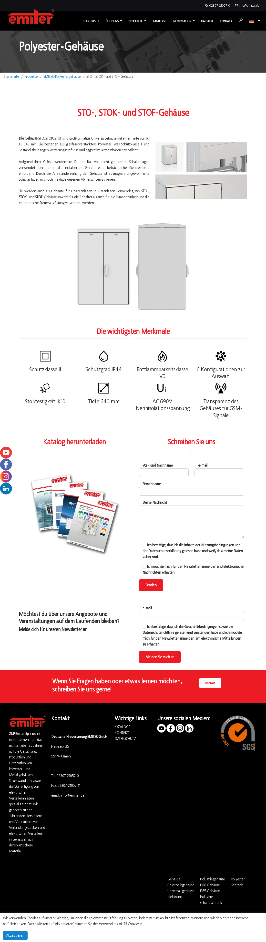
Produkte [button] (135, 21)
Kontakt (226, 21)
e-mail (202, 465)
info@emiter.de (249, 5)
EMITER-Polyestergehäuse (62, 76)
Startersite (91, 21)
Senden (151, 585)
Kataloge (159, 21)
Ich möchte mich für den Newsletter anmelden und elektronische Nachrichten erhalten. (193, 569)
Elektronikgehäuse (180, 885)
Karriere (207, 21)
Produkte (31, 76)
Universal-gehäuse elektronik (180, 893)
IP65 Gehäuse (210, 890)
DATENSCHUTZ (125, 738)
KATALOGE (122, 726)
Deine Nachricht (155, 502)
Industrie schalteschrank (211, 899)
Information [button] (182, 21)
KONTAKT (122, 732)
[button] (254, 21)
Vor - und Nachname (158, 465)
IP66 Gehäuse (210, 885)
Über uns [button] (112, 21)
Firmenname (152, 484)
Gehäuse (173, 879)
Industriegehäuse (212, 879)
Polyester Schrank (238, 882)
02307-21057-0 (219, 5)
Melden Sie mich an (159, 657)
